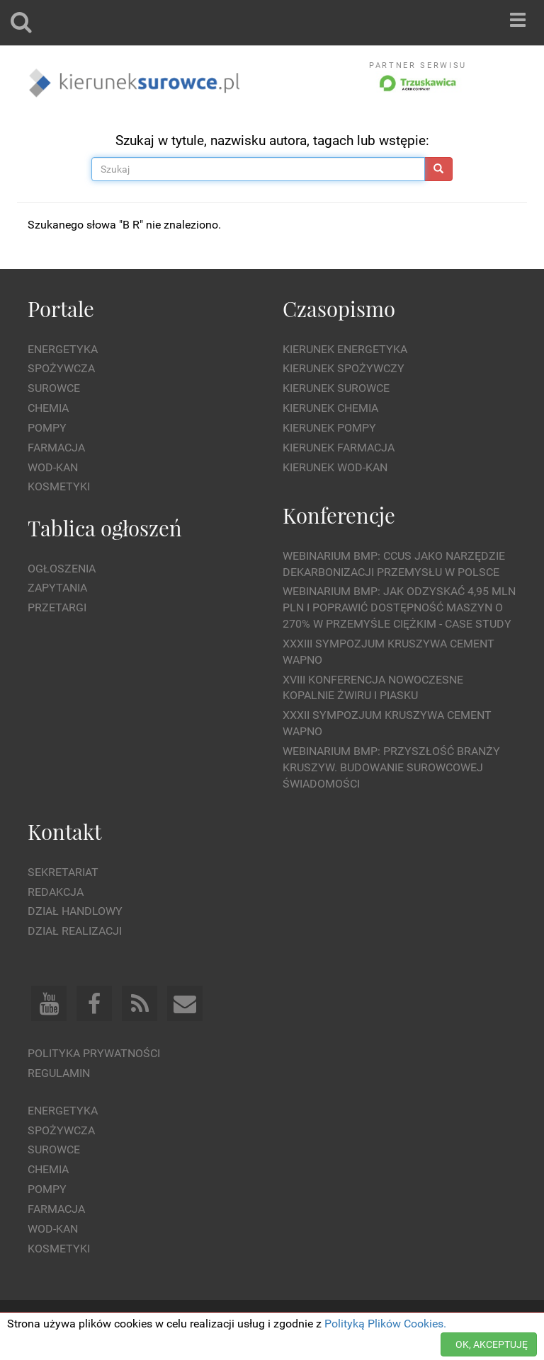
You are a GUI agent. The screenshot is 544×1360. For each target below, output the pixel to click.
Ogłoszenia (62, 568)
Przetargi (57, 607)
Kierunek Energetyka (345, 349)
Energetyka (63, 349)
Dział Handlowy (75, 911)
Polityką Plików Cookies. (385, 1323)
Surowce (54, 388)
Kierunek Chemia (330, 408)
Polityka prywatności (94, 1053)
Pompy (47, 427)
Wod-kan (53, 467)
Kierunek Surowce (336, 388)
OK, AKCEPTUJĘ (491, 1344)
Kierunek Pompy (329, 427)
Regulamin (59, 1073)
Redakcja (56, 892)
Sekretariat (63, 872)
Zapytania (57, 587)
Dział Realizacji (75, 931)
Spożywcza (61, 368)
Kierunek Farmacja (339, 447)
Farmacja (56, 447)
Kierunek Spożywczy (343, 368)
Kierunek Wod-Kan (335, 467)
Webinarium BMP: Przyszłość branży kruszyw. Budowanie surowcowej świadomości (391, 767)
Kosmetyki (59, 486)
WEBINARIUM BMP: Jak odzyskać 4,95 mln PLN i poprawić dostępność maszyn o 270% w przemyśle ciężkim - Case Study (399, 607)
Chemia (48, 408)
